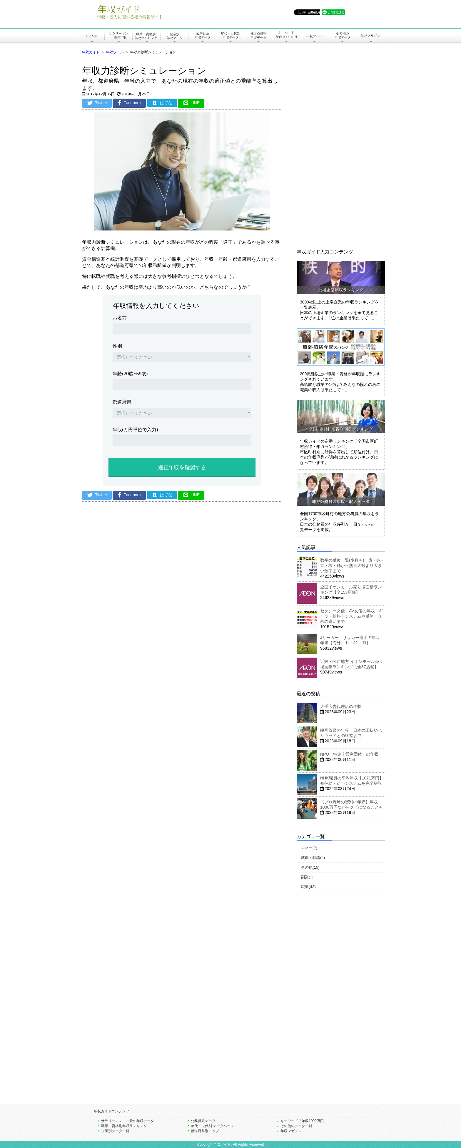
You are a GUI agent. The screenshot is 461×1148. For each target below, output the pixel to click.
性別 (117, 346)
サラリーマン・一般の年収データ (127, 1121)
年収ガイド (91, 52)
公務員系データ (203, 1121)
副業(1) (307, 877)
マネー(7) (309, 848)
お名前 (120, 317)
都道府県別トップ (205, 1131)
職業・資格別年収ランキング (124, 1126)
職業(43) (308, 887)
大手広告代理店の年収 (340, 706)
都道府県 (122, 401)
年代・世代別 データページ (212, 1126)
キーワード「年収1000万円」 (303, 1121)
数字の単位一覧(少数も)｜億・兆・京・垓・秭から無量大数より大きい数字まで (352, 565)
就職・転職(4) (313, 857)
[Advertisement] (182, 567)
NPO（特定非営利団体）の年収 (349, 754)
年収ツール (115, 52)
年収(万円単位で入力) (135, 429)
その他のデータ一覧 (296, 1126)
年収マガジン (291, 1131)
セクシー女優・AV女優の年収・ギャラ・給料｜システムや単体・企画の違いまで (351, 616)
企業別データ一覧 (115, 1131)
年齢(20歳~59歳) (130, 373)
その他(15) (310, 867)
